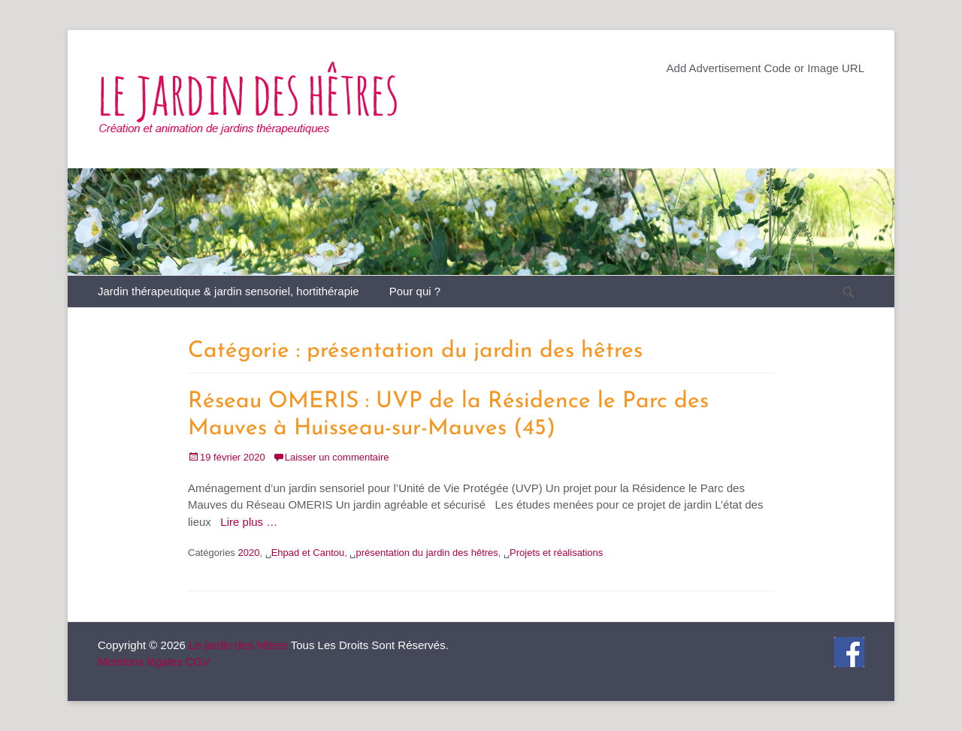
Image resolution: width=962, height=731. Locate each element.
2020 (248, 552)
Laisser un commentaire (337, 457)
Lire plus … (248, 521)
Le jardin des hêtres (238, 645)
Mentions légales (140, 661)
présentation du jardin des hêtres (426, 552)
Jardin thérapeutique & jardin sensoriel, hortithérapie (228, 291)
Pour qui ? (414, 291)
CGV (198, 661)
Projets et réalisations (556, 552)
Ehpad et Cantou (308, 552)
